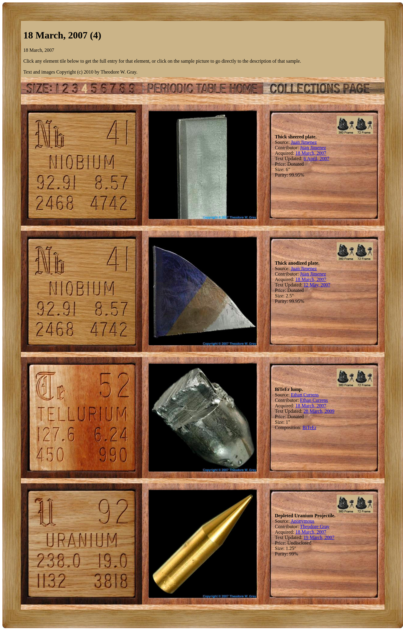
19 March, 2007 (319, 537)
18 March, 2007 (310, 153)
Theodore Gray (314, 526)
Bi (304, 427)
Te (309, 427)
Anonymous (302, 521)
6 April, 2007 (316, 158)
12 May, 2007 (317, 284)
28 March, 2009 (319, 411)
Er (314, 427)
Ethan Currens (305, 394)
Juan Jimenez (304, 142)
